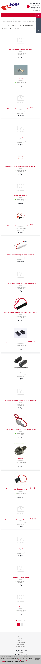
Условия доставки (20, 644)
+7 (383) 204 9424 (35, 3)
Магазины (20, 638)
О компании (20, 634)
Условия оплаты (20, 642)
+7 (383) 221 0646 (35, 7)
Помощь (20, 640)
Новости (20, 636)
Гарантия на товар (20, 646)
